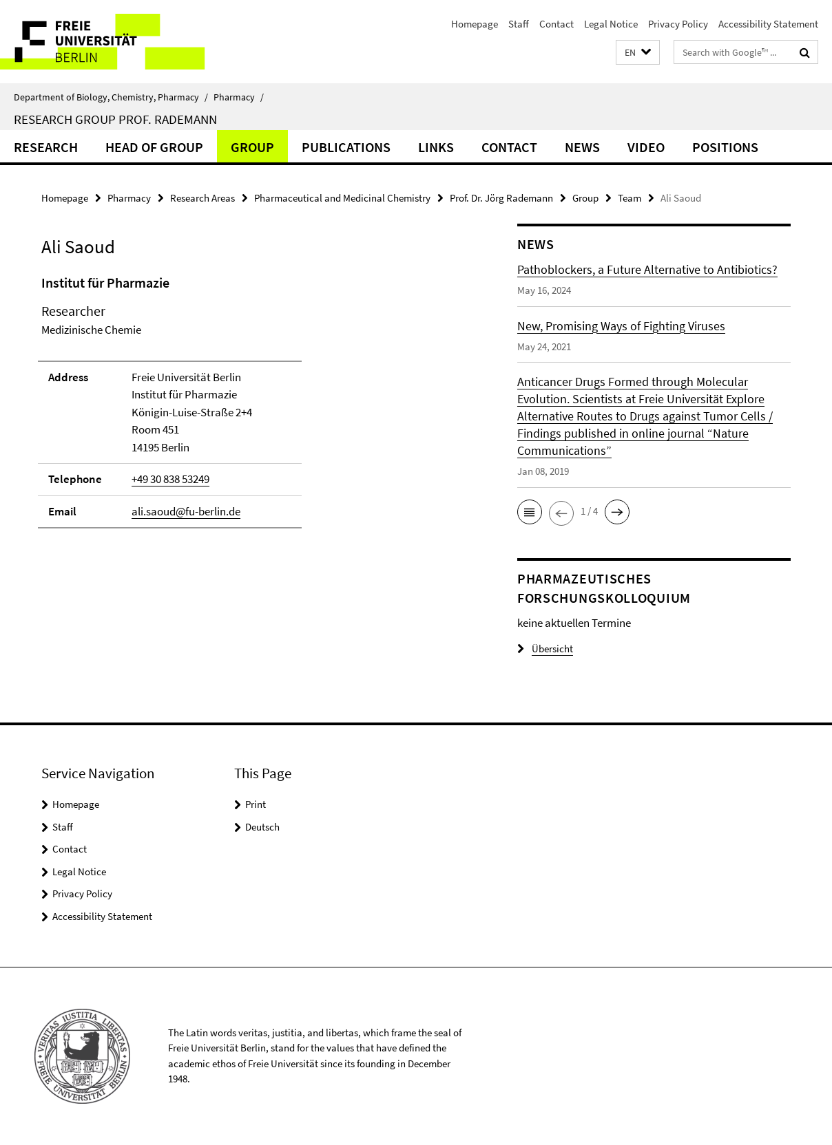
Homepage (474, 23)
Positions (725, 147)
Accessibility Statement (768, 23)
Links (436, 147)
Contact (556, 23)
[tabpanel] (255, 407)
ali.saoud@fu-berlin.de (186, 511)
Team (629, 197)
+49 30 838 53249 (170, 478)
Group (252, 147)
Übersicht (545, 648)
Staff (518, 23)
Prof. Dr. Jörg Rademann (501, 197)
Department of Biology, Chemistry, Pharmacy (111, 97)
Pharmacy (239, 97)
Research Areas (202, 197)
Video (646, 147)
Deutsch (262, 826)
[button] (638, 52)
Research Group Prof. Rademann (115, 119)
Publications (346, 147)
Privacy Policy (678, 23)
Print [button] (255, 804)
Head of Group (154, 147)
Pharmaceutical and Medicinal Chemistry (342, 197)
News (582, 147)
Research (46, 147)
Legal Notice (611, 23)
